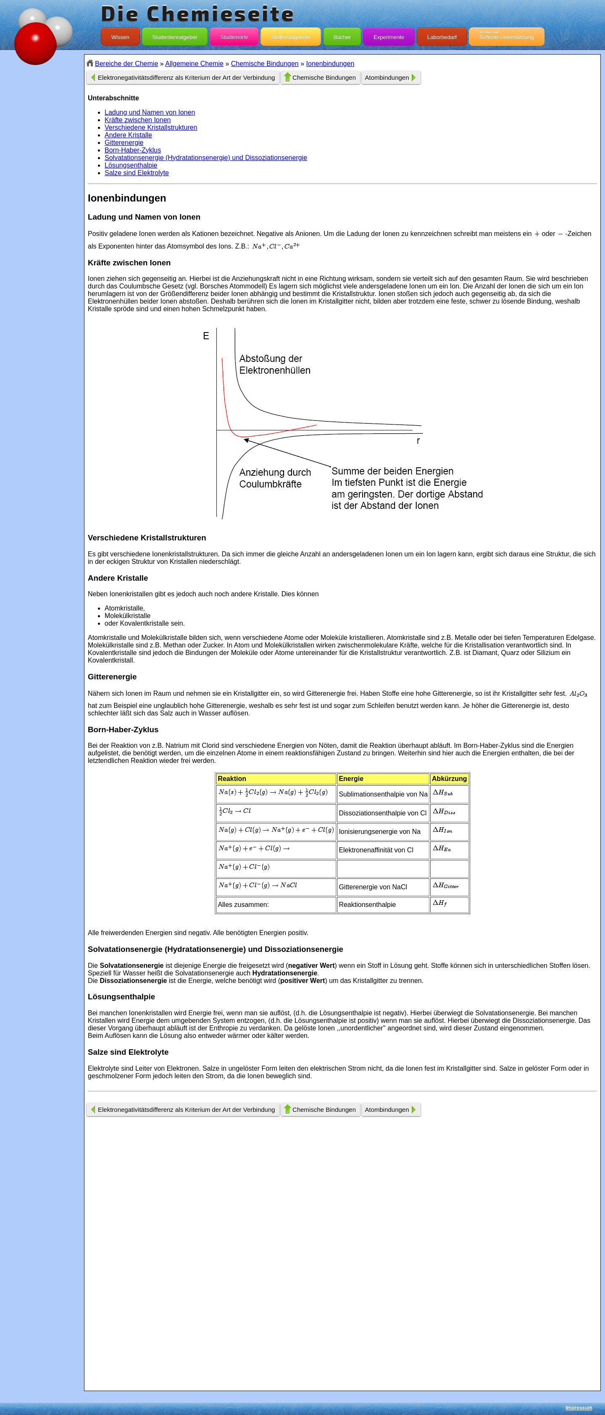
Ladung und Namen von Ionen (150, 112)
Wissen (120, 35)
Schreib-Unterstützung (506, 35)
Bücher (342, 35)
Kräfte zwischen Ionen (138, 119)
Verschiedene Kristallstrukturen (151, 127)
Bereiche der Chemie (126, 63)
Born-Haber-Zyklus (133, 150)
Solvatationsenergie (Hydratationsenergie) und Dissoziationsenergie (206, 157)
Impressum (579, 1408)
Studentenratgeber (174, 35)
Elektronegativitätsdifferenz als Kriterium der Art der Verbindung (186, 77)
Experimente (389, 35)
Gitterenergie (124, 142)
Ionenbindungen (330, 63)
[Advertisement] (42, 203)
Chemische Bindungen (265, 63)
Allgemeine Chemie (194, 63)
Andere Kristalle (128, 135)
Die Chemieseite (198, 12)
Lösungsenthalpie (131, 165)
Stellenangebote (290, 35)
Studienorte (234, 35)
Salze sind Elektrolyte (137, 172)
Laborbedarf (442, 35)
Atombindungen (387, 77)
